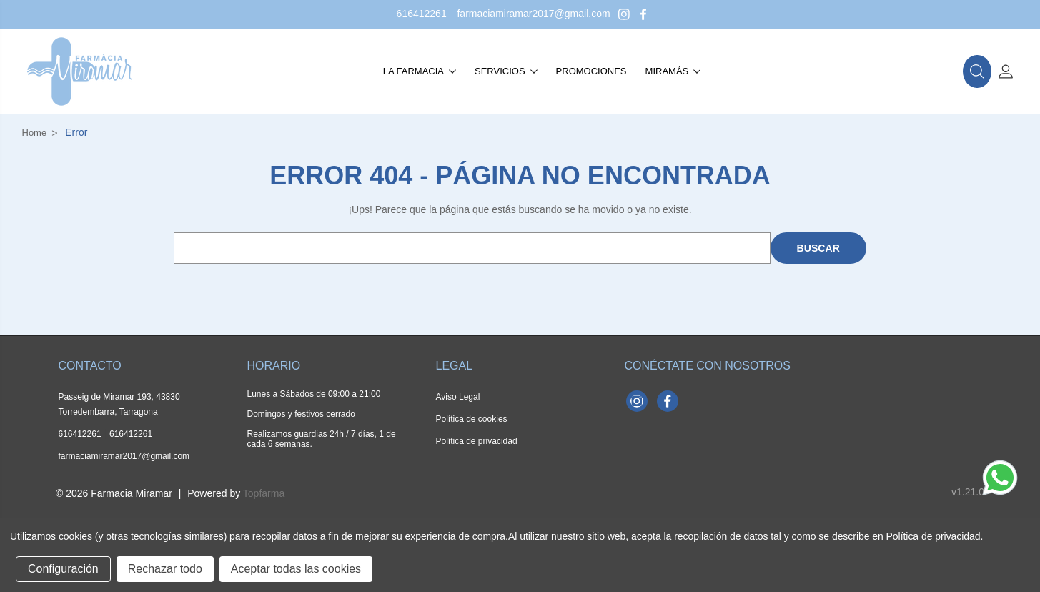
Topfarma (263, 493)
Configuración (63, 569)
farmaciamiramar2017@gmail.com (533, 13)
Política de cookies (471, 419)
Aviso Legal (458, 397)
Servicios (506, 71)
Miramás (673, 71)
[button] (977, 71)
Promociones (591, 71)
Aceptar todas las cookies (296, 569)
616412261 (422, 13)
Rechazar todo (165, 569)
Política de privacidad (476, 441)
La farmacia (419, 71)
